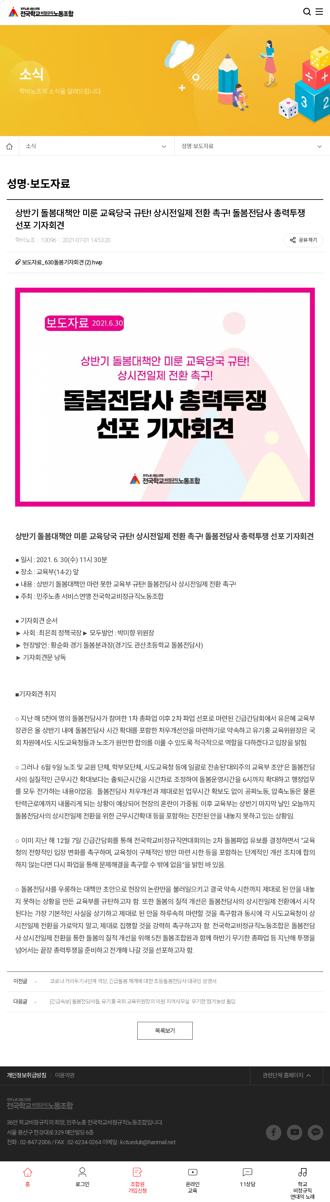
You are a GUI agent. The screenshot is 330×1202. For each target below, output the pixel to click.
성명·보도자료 (197, 146)
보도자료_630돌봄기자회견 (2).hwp (58, 262)
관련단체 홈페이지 (283, 1075)
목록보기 (165, 1031)
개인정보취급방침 (26, 1075)
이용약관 (65, 1075)
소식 (31, 146)
